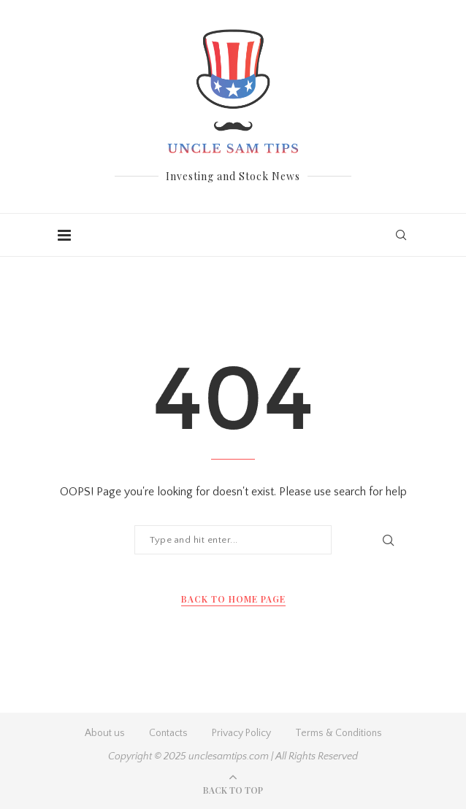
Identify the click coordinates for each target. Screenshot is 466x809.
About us (105, 733)
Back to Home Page (233, 599)
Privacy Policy (241, 733)
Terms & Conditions (338, 733)
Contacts (168, 733)
